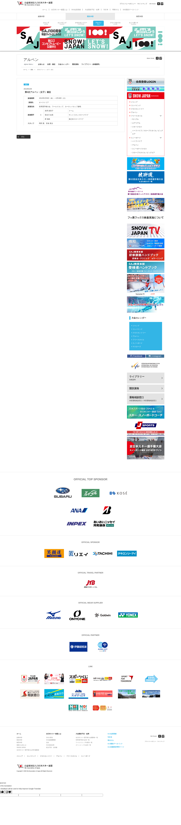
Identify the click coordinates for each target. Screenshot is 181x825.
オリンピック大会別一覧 (83, 745)
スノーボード (133, 23)
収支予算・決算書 (51, 747)
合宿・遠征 (51, 64)
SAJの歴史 (49, 737)
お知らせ (41, 64)
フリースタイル (115, 23)
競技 (32, 69)
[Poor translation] (8, 792)
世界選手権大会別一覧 (83, 740)
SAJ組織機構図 (51, 740)
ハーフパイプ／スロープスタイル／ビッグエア (147, 132)
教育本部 (139, 16)
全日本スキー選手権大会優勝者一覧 (87, 737)
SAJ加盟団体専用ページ (116, 747)
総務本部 (41, 16)
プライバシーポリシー (128, 4)
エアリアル (136, 123)
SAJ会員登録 (76, 9)
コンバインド (61, 23)
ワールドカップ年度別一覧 (84, 742)
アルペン (98, 23)
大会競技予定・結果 (92, 9)
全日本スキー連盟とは (59, 9)
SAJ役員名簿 (50, 745)
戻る (22, 137)
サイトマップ (142, 4)
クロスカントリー (81, 23)
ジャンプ (46, 23)
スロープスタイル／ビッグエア (143, 152)
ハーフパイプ (137, 141)
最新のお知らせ (21, 745)
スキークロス (137, 127)
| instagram (155, 356)
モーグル (135, 119)
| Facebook (136, 356)
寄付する (111, 740)
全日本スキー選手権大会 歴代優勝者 (28, 750)
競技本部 (90, 16)
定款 (47, 742)
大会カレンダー (63, 64)
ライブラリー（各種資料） (91, 64)
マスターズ (137, 346)
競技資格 (75, 64)
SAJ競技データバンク (131, 9)
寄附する (115, 9)
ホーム (44, 9)
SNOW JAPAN (21, 747)
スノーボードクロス (139, 149)
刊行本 (105, 9)
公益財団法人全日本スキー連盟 (35, 766)
